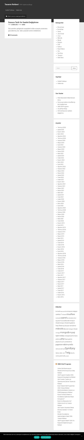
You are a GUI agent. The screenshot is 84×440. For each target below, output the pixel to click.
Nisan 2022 (61, 172)
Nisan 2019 (61, 235)
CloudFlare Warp (62, 108)
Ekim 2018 (61, 248)
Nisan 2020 (61, 216)
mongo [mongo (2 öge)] (58, 332)
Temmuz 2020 (62, 209)
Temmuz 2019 (62, 229)
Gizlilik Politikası (9, 10)
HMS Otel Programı (63, 106)
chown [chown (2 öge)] (64, 314)
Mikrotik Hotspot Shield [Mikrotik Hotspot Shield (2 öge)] (70, 328)
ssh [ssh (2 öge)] (61, 348)
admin (23, 24)
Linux (59, 35)
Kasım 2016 (61, 294)
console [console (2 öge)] (58, 317)
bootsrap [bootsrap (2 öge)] (68, 311)
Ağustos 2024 (62, 135)
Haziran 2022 (61, 168)
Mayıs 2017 (61, 281)
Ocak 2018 (61, 268)
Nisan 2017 (61, 283)
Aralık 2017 (61, 270)
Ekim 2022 (61, 162)
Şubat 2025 (61, 129)
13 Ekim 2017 (14, 24)
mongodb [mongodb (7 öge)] (64, 332)
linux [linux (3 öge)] (60, 325)
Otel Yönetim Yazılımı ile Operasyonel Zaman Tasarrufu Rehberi (66, 381)
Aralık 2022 (61, 157)
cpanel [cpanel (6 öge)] (64, 317)
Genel (59, 31)
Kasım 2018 (61, 246)
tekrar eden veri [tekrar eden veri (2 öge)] (60, 352)
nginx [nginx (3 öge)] (57, 335)
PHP (59, 44)
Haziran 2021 (61, 185)
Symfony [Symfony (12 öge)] (70, 347)
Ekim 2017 (61, 274)
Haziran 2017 (61, 279)
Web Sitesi (60, 57)
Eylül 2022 (60, 164)
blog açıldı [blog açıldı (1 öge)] (62, 311)
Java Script (61, 33)
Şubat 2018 (61, 266)
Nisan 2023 (61, 151)
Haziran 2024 (61, 140)
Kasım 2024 (61, 131)
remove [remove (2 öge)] (58, 348)
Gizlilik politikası (45, 437)
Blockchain (61, 26)
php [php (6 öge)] (62, 338)
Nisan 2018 (61, 261)
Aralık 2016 (61, 292)
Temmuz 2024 (62, 138)
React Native (61, 48)
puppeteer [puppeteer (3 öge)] (59, 344)
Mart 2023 (60, 153)
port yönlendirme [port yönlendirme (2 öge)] (67, 341)
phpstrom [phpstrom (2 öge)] (58, 341)
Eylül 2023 (60, 144)
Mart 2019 (60, 238)
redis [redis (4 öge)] (71, 344)
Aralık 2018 (61, 244)
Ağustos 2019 (62, 227)
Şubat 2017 (61, 288)
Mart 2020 (60, 218)
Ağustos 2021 (62, 183)
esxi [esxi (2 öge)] (59, 320)
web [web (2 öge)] (64, 355)
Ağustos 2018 (62, 253)
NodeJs (60, 42)
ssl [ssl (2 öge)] (64, 348)
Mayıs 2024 (61, 142)
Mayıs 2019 (61, 233)
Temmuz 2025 (62, 127)
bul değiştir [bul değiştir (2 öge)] (74, 311)
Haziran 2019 (61, 231)
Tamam (37, 437)
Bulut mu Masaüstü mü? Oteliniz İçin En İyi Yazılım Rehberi (65, 403)
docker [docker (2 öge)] (71, 317)
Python (60, 46)
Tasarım (60, 55)
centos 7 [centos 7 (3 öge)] (59, 314)
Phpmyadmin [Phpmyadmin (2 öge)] (68, 339)
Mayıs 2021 (61, 188)
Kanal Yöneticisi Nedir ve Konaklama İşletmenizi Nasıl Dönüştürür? (66, 396)
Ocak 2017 (61, 290)
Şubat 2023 (61, 155)
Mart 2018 (60, 264)
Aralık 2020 (61, 198)
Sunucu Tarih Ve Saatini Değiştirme (23, 22)
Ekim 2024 (61, 133)
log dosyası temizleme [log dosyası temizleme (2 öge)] (69, 325)
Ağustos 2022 (62, 166)
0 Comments (14, 34)
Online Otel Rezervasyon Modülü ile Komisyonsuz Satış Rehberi (66, 370)
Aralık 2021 (61, 179)
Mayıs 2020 (61, 214)
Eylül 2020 (60, 205)
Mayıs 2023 (61, 148)
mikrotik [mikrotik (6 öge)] (59, 328)
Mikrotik (60, 37)
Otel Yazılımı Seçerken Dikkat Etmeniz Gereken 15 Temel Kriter (66, 409)
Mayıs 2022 (61, 170)
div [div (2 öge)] (68, 317)
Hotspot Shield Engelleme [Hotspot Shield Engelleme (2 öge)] (67, 322)
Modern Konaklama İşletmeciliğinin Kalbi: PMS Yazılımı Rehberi (65, 416)
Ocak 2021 (61, 196)
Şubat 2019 (61, 240)
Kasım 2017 (61, 272)
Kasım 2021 (61, 181)
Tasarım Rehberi (12, 4)
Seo (59, 50)
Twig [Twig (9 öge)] (67, 352)
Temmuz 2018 (62, 255)
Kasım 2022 (61, 159)
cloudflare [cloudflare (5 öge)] (70, 314)
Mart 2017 (60, 285)
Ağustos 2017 (62, 277)
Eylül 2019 (60, 225)
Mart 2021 (60, 192)
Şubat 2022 (61, 175)
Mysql (59, 39)
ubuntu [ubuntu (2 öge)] (72, 352)
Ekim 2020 (61, 203)
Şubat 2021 (61, 194)
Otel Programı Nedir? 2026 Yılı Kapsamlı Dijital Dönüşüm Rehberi (66, 422)
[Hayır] (82, 436)
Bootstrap (60, 29)
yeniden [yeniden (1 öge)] (67, 355)
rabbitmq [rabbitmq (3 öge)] (66, 344)
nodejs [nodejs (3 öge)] (62, 335)
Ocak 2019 (61, 242)
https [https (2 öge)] (57, 325)
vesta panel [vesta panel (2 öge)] (59, 355)
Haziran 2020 (61, 211)
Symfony (60, 52)
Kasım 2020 (61, 201)
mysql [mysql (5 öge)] (72, 332)
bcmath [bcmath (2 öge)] (58, 311)
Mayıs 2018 (61, 259)
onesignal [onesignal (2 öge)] (67, 335)
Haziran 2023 (61, 146)
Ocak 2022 (61, 177)
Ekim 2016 (61, 296)
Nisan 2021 (61, 190)
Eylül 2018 (60, 251)
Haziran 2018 (61, 257)
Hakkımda (20, 10)
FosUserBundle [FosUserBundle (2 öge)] (64, 320)
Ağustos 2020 (62, 207)
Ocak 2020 (61, 220)
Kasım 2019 (61, 222)
